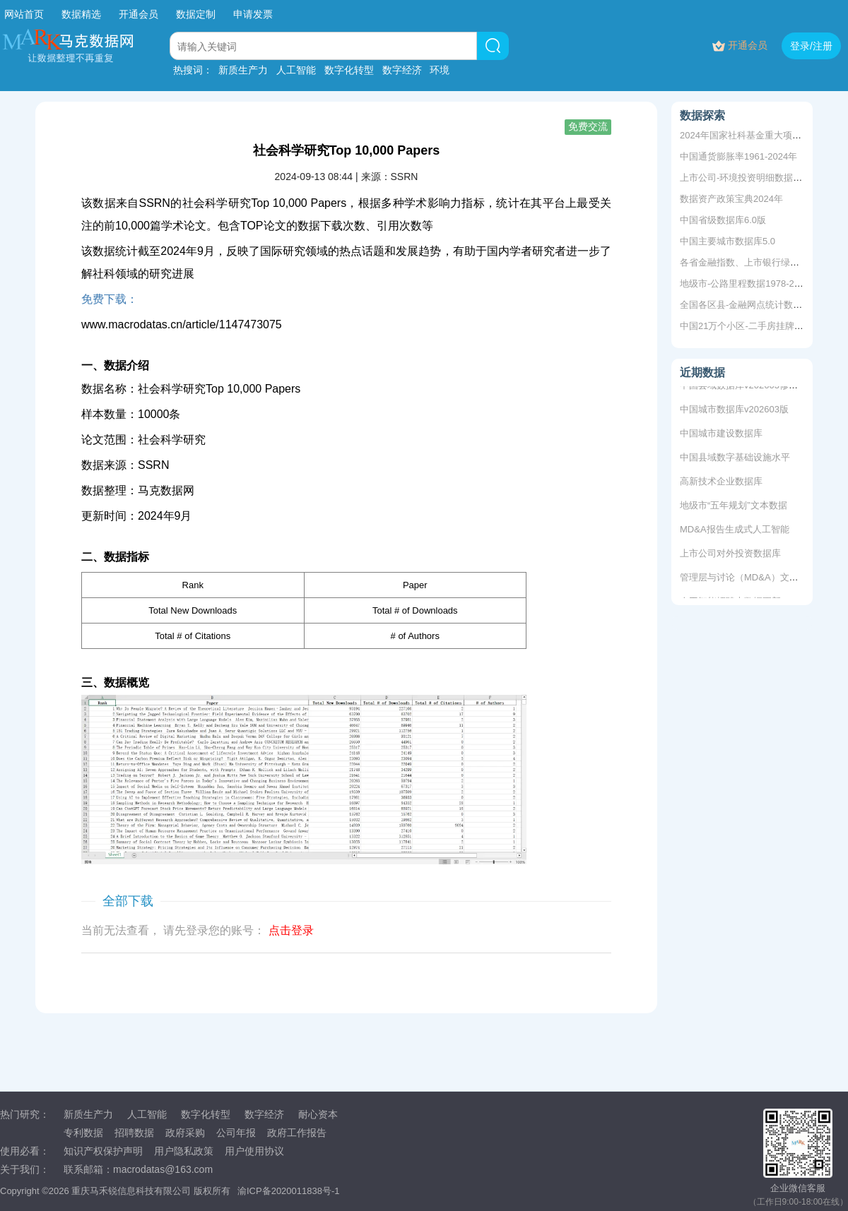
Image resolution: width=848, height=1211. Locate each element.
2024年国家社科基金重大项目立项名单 (759, 135)
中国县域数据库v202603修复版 (743, 387)
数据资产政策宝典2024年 (731, 198)
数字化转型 (349, 70)
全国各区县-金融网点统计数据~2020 (754, 304)
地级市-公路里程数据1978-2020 (745, 283)
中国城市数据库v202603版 (734, 411)
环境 (439, 70)
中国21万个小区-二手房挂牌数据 (746, 326)
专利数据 (83, 1132)
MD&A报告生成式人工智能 (734, 531)
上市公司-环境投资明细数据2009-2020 (758, 177)
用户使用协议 (254, 1151)
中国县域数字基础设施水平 (735, 459)
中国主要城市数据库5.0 (727, 241)
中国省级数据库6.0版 (723, 220)
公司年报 (236, 1132)
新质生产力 (243, 70)
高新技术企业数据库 (721, 483)
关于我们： (24, 1169)
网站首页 (24, 14)
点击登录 (291, 930)
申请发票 (253, 14)
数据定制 (196, 14)
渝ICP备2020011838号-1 (288, 1191)
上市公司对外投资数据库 (730, 555)
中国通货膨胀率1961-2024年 (738, 156)
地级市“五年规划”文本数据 (733, 507)
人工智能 (296, 70)
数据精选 (81, 14)
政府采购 (185, 1132)
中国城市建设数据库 (721, 435)
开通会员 (140, 14)
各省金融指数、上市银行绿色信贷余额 (758, 262)
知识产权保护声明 (103, 1151)
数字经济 (402, 70)
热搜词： (193, 70)
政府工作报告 (296, 1132)
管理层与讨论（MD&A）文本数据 (748, 579)
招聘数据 (134, 1132)
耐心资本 (318, 1114)
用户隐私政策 (183, 1151)
